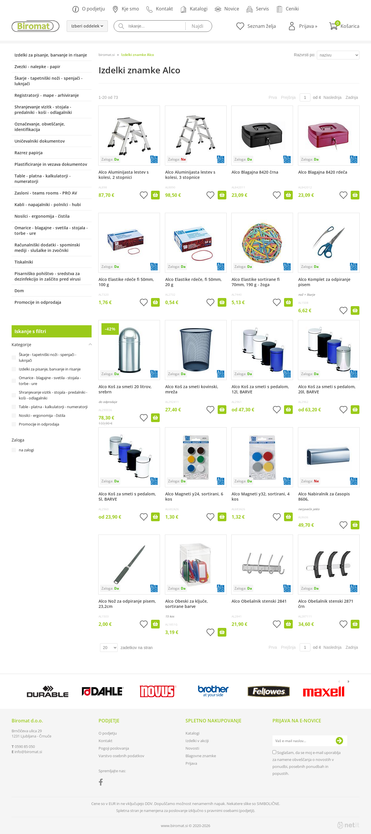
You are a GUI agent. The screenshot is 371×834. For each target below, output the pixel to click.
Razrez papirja (28, 152)
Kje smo (125, 9)
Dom (19, 290)
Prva (273, 97)
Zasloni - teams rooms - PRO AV (45, 193)
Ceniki (287, 9)
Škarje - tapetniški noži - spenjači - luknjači (48, 80)
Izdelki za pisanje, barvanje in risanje (50, 55)
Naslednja (332, 97)
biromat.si (107, 54)
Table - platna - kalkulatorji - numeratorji (42, 178)
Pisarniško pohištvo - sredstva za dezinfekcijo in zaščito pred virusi (47, 276)
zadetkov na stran (137, 647)
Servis (257, 9)
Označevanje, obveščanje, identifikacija (39, 126)
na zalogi (26, 450)
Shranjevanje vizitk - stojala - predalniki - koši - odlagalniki (43, 109)
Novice (226, 9)
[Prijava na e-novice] (339, 740)
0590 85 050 (25, 746)
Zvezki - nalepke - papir (37, 66)
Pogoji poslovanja (114, 748)
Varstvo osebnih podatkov (121, 755)
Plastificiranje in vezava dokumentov (50, 164)
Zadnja (351, 97)
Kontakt (159, 9)
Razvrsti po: (304, 54)
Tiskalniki (23, 262)
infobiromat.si (28, 751)
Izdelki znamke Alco (137, 54)
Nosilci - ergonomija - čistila (42, 216)
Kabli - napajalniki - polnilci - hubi (47, 204)
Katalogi (194, 9)
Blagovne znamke (201, 755)
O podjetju (88, 9)
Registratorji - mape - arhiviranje (46, 95)
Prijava (308, 26)
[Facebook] (102, 783)
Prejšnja (288, 97)
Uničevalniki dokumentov (39, 141)
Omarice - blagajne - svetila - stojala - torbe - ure (51, 230)
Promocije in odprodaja (37, 302)
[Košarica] (344, 26)
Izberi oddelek (87, 26)
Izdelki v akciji (197, 740)
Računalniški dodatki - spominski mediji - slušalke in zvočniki (47, 247)
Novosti (192, 748)
